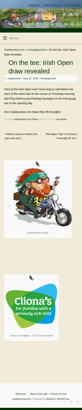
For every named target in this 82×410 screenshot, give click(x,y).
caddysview (14, 78)
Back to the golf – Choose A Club (62, 5)
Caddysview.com (14, 49)
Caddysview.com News (25, 119)
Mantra (50, 399)
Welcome (34, 5)
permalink (61, 119)
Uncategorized (36, 49)
